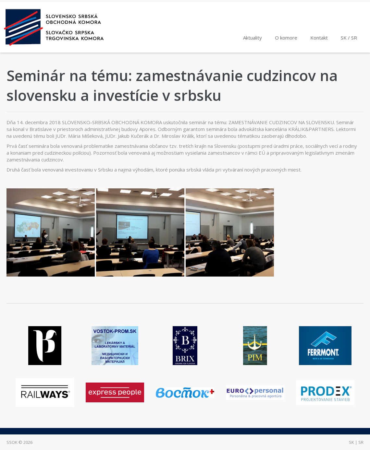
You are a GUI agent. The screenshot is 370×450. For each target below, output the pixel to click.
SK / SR (349, 37)
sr (361, 442)
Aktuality (252, 37)
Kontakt (319, 37)
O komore (286, 37)
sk (351, 442)
